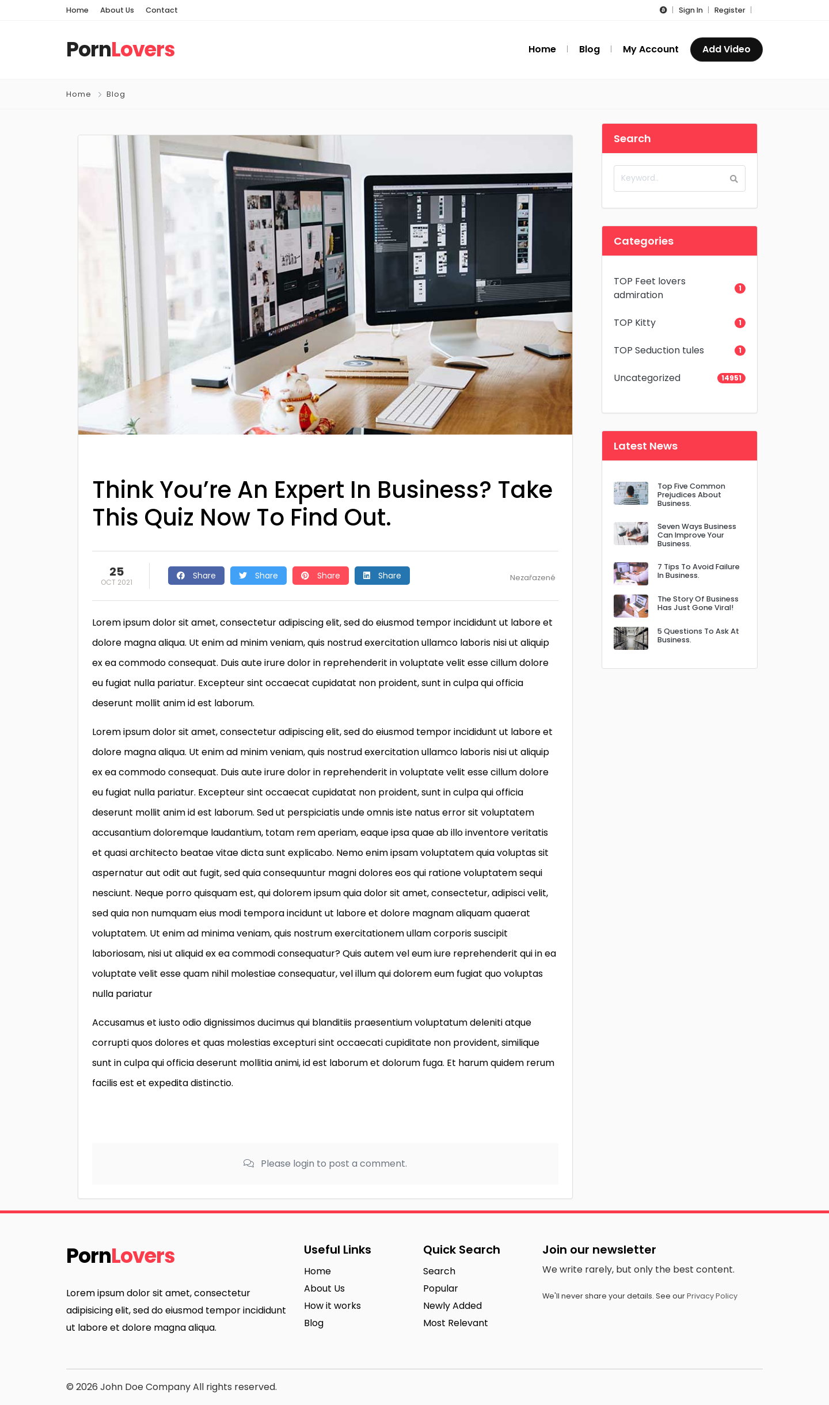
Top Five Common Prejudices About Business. (691, 495)
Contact (162, 10)
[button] (663, 10)
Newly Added (452, 1305)
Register (730, 10)
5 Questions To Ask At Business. (698, 635)
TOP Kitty (635, 322)
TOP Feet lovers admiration (650, 288)
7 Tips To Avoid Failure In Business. (698, 571)
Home (77, 10)
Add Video (726, 49)
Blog (116, 94)
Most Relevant (455, 1323)
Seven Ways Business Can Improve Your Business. (696, 535)
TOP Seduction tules (659, 350)
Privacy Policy (712, 1296)
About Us (117, 10)
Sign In (691, 10)
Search (439, 1271)
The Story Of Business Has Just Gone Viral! (698, 603)
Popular (440, 1288)
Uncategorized (647, 377)
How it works (332, 1305)
